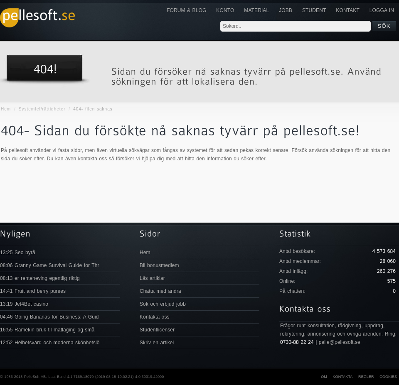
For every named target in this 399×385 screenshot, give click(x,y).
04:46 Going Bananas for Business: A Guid (49, 317)
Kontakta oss (155, 317)
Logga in (381, 10)
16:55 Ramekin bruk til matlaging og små (47, 330)
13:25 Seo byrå (17, 252)
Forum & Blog (186, 10)
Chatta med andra (160, 291)
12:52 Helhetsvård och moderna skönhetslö (49, 343)
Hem (6, 109)
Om (324, 377)
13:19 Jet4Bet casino (24, 304)
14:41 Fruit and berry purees (33, 291)
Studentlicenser (157, 330)
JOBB (285, 10)
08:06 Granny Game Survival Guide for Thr (49, 265)
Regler (366, 377)
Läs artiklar (152, 278)
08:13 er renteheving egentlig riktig (40, 278)
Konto (225, 10)
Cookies (388, 377)
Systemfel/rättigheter (42, 109)
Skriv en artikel (157, 343)
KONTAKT (347, 10)
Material (256, 10)
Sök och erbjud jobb (163, 304)
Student (314, 10)
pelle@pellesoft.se (339, 342)
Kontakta (342, 377)
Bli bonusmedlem (159, 265)
